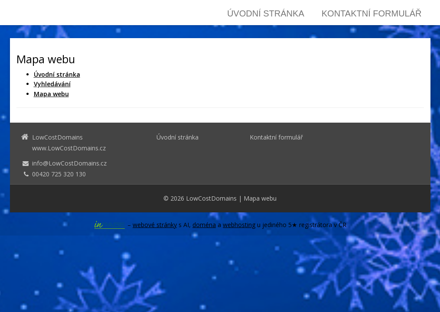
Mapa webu (260, 198)
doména (204, 225)
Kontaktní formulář (372, 13)
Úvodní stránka (265, 13)
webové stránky (155, 225)
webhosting (239, 225)
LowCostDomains (211, 198)
